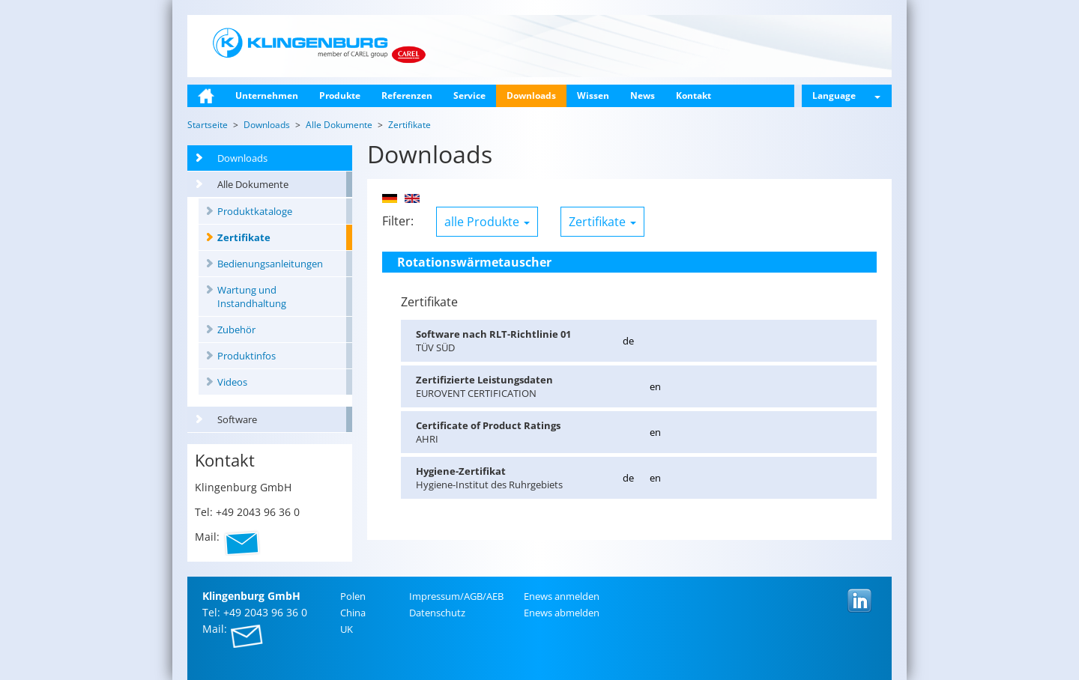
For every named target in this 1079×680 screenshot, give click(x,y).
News (642, 95)
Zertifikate (243, 237)
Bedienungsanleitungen (270, 263)
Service (469, 95)
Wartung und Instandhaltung (251, 296)
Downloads (531, 95)
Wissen (593, 95)
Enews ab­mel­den (561, 612)
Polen (353, 596)
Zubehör (236, 329)
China (353, 612)
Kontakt (693, 95)
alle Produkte (487, 221)
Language (846, 95)
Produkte (339, 95)
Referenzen (406, 95)
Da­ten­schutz (437, 612)
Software (237, 419)
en (655, 386)
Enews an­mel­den (561, 596)
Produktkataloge (254, 211)
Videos (232, 382)
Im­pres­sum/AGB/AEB (456, 596)
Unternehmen (266, 95)
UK (346, 629)
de (628, 340)
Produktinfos (246, 355)
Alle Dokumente (252, 184)
